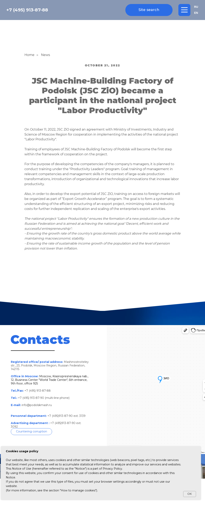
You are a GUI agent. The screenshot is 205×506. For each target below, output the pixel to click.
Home (29, 55)
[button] (31, 431)
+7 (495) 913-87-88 (27, 10)
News (45, 55)
